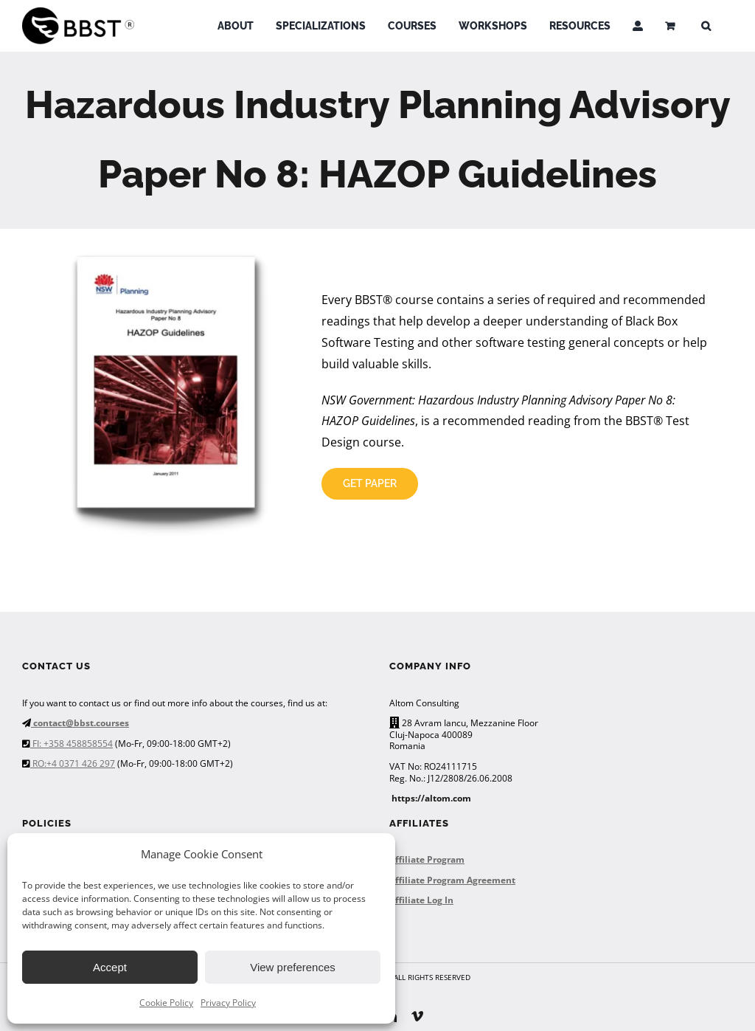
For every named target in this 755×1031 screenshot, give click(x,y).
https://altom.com (431, 798)
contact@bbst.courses (80, 723)
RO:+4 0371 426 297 (72, 763)
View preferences (292, 967)
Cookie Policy (166, 1002)
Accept (110, 967)
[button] (706, 26)
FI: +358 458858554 (71, 743)
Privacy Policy (228, 1002)
